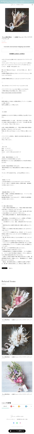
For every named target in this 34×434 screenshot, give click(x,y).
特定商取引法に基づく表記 (22, 419)
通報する (11, 268)
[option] (17, 20)
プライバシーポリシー (10, 419)
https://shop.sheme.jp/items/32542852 (12, 92)
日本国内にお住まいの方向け (17, 53)
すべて (5, 406)
